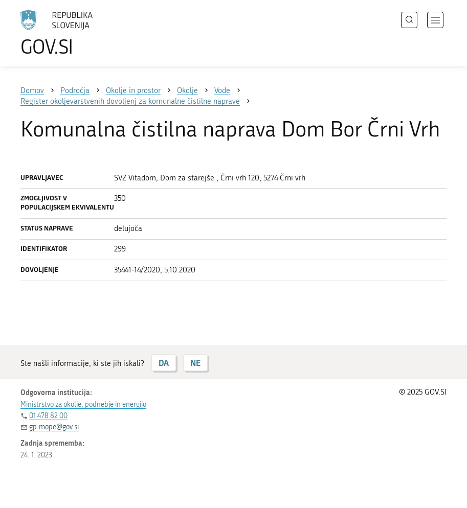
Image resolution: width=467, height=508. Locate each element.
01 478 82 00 (48, 415)
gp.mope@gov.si (54, 427)
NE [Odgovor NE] (195, 362)
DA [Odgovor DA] (164, 362)
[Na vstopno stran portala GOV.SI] (71, 33)
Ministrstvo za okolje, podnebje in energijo (83, 404)
